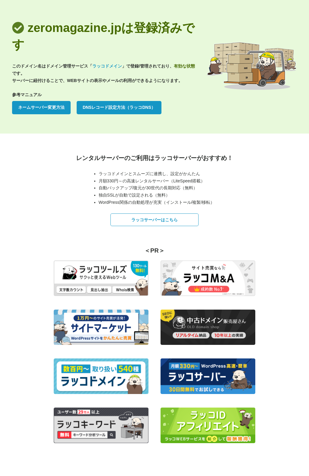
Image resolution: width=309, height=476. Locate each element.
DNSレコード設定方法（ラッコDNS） (119, 107)
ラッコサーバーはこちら (154, 219)
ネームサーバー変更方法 (41, 107)
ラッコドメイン (107, 66)
